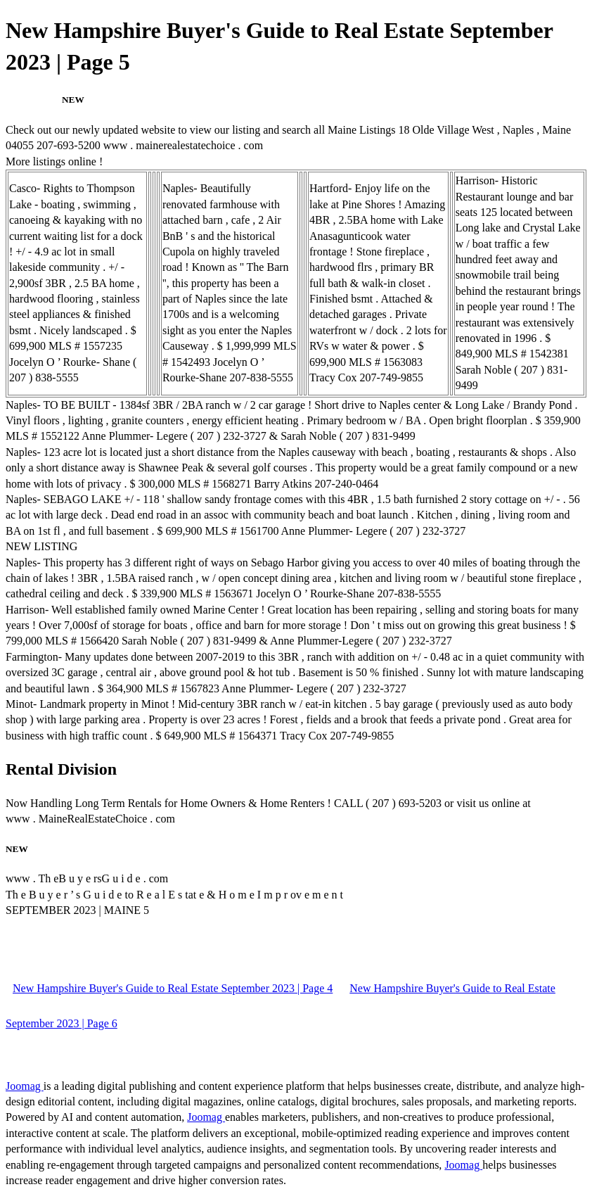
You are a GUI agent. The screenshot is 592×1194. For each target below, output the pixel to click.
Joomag (25, 1086)
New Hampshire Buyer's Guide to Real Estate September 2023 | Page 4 (173, 988)
